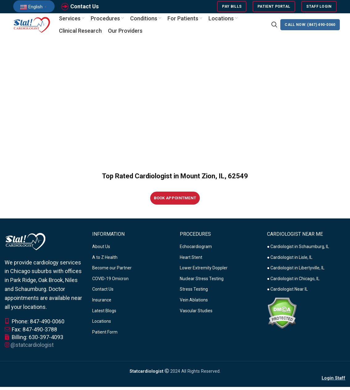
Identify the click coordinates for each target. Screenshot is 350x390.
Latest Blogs (104, 314)
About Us (101, 250)
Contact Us (84, 7)
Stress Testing (194, 293)
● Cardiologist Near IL (287, 293)
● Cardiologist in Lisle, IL (289, 261)
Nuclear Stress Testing (202, 282)
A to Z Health (104, 261)
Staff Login (318, 8)
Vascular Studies (196, 314)
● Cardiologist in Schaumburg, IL (298, 250)
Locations (101, 325)
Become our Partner (112, 272)
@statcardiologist (32, 349)
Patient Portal (273, 8)
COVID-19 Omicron (110, 282)
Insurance (101, 303)
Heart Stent (191, 261)
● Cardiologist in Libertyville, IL (295, 272)
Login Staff (333, 382)
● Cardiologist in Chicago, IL (293, 282)
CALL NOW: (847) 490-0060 (310, 28)
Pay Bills (231, 8)
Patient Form (104, 336)
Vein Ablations (194, 303)
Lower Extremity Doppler (204, 272)
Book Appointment (175, 202)
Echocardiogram (196, 250)
